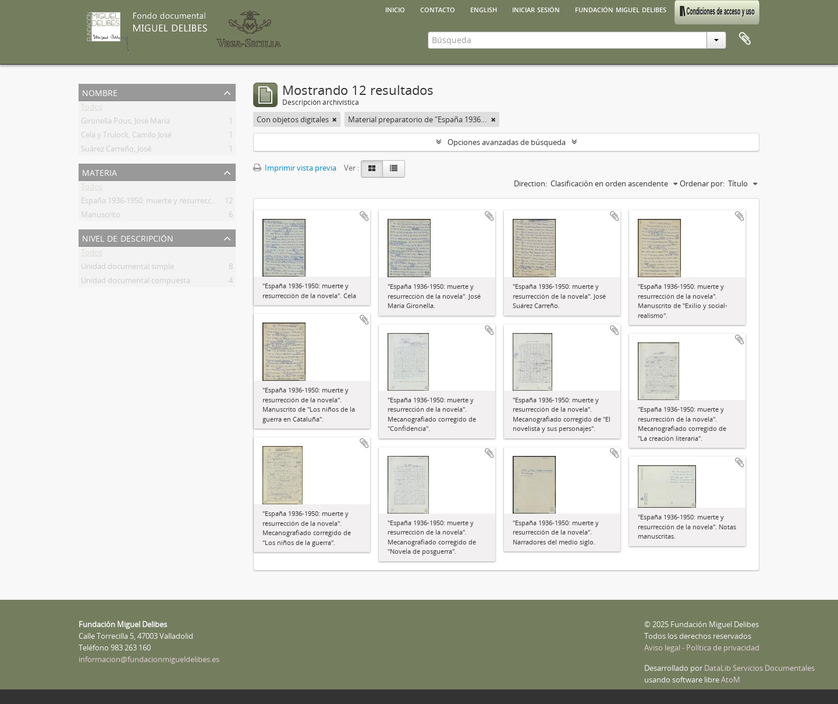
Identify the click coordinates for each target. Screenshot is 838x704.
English (483, 8)
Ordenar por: (702, 183)
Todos (91, 109)
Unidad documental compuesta (135, 282)
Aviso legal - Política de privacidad (701, 647)
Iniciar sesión (536, 8)
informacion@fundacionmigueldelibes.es (149, 659)
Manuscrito (100, 216)
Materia (99, 171)
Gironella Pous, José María (125, 123)
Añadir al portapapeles (364, 216)
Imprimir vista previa (294, 167)
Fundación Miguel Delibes (620, 8)
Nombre (100, 92)
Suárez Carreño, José (116, 151)
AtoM (730, 679)
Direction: (530, 183)
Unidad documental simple (127, 268)
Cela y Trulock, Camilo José (126, 137)
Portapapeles (744, 39)
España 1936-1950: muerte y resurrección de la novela (173, 202)
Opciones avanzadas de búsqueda (507, 142)
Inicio (395, 8)
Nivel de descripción (127, 237)
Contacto (437, 8)
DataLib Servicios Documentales (759, 668)
